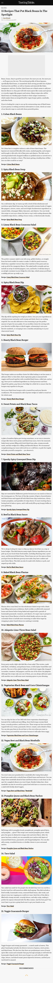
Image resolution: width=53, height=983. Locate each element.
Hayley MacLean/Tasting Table (44, 199)
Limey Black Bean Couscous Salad (18, 277)
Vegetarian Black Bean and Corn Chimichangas (22, 735)
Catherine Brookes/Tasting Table (43, 369)
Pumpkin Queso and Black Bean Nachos (20, 848)
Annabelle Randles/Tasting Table (45, 51)
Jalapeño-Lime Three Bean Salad (18, 680)
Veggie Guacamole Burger (15, 964)
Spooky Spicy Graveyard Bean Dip (18, 509)
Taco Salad (10, 906)
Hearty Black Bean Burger (15, 399)
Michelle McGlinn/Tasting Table (44, 489)
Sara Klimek (6, 18)
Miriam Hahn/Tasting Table (45, 143)
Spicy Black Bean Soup (14, 219)
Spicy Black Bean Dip (14, 335)
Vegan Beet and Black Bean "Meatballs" (20, 791)
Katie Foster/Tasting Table (45, 940)
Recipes (4, 7)
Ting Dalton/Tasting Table (45, 544)
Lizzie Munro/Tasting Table (45, 883)
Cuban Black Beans (13, 164)
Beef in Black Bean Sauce (15, 567)
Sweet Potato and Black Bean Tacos (18, 454)
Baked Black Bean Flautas (15, 625)
